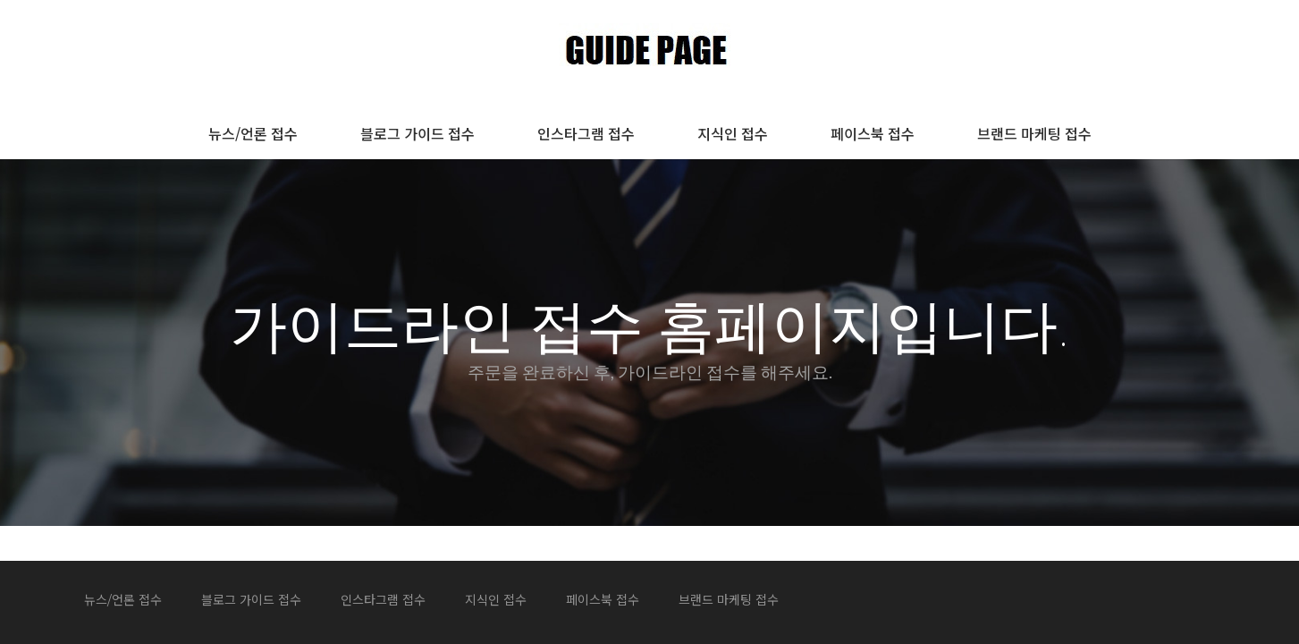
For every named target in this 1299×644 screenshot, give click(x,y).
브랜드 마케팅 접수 (1034, 133)
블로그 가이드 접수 (417, 133)
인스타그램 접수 (586, 133)
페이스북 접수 (873, 133)
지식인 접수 (732, 133)
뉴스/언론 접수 (253, 133)
